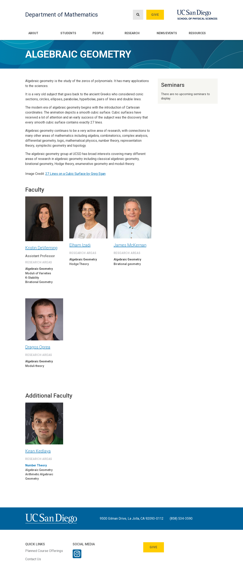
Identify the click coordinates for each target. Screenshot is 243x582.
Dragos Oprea (37, 347)
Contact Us (33, 559)
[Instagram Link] (77, 556)
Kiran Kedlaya (38, 451)
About (33, 33)
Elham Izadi (79, 245)
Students (68, 33)
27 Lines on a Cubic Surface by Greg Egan (75, 174)
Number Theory (36, 465)
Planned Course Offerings (44, 551)
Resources (197, 33)
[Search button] (138, 15)
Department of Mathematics (61, 14)
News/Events (167, 33)
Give (155, 15)
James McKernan (130, 245)
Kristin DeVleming (41, 247)
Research (132, 33)
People (98, 33)
